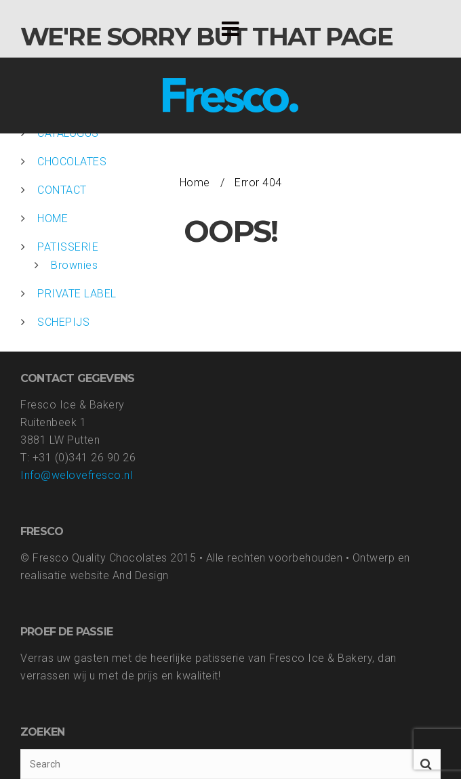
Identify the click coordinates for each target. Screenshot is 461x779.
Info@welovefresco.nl (76, 475)
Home (195, 182)
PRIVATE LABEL (77, 293)
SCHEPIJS (63, 322)
